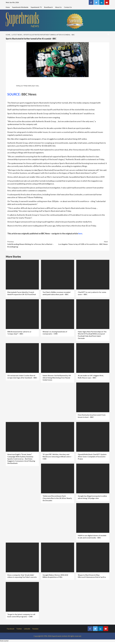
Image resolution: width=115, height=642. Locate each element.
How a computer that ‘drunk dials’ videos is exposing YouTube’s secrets (22, 576)
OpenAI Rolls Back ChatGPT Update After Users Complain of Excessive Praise (92, 456)
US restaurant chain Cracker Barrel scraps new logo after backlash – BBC (22, 376)
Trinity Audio (27, 86)
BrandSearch (48, 7)
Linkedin (27, 629)
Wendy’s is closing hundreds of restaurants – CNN (55, 333)
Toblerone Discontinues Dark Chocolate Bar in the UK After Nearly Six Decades (57, 498)
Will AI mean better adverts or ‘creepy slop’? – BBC (19, 333)
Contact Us (68, 7)
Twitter (19, 629)
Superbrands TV (36, 7)
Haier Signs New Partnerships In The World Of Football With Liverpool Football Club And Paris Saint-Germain (92, 335)
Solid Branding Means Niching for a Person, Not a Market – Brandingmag (32, 244)
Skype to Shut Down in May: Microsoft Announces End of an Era (92, 576)
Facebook (10, 629)
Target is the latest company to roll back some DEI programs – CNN (21, 615)
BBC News (28, 94)
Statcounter (4, 641)
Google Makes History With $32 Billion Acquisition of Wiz (55, 576)
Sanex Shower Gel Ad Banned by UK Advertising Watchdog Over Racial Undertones (57, 377)
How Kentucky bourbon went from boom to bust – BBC (91, 416)
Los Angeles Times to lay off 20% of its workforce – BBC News (83, 242)
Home (8, 7)
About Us (58, 7)
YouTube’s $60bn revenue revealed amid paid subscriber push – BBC (56, 293)
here (80, 233)
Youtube (35, 629)
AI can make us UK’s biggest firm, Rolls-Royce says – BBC (91, 376)
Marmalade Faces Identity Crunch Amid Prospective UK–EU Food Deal (21, 293)
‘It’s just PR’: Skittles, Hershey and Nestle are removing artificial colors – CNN (57, 456)
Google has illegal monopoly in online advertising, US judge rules (92, 497)
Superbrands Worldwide (20, 7)
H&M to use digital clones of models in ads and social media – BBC (92, 536)
